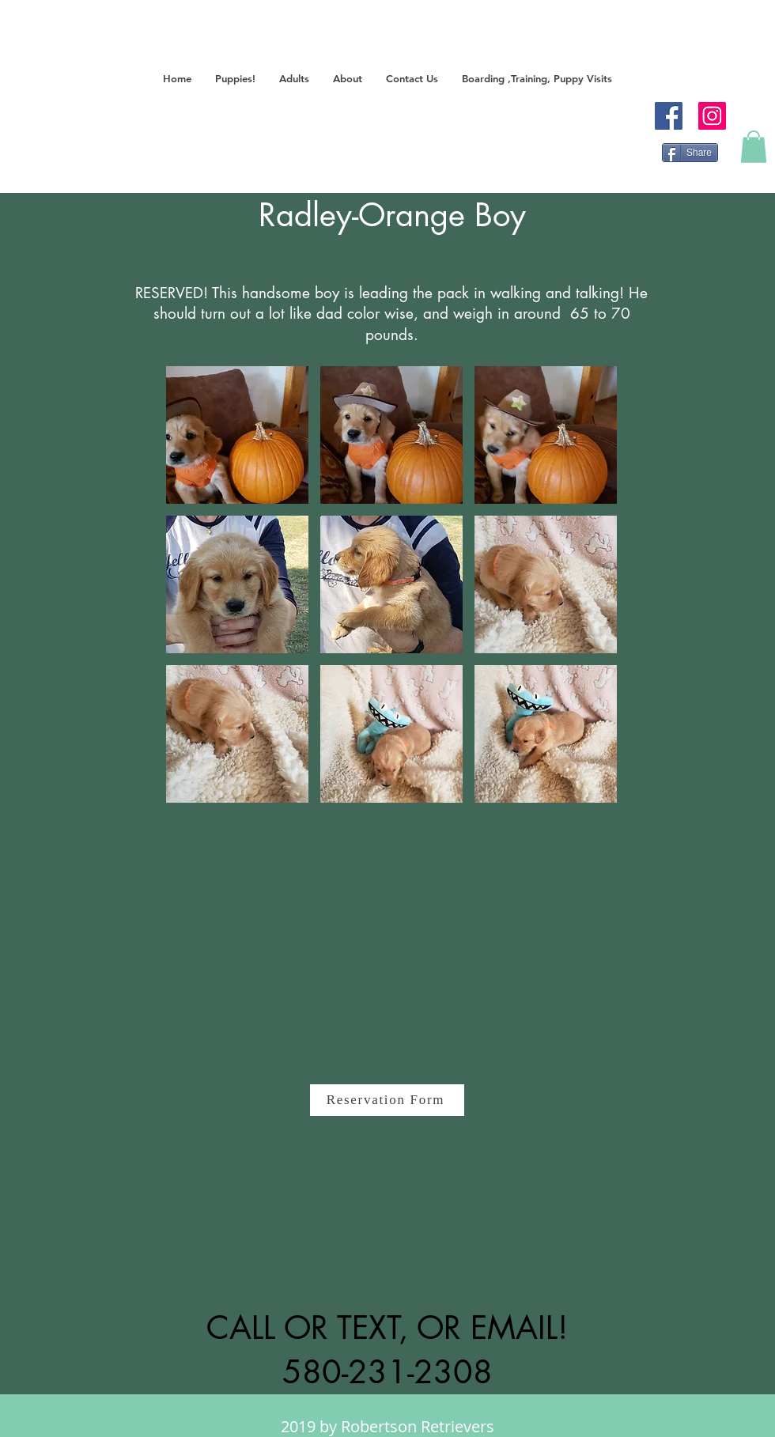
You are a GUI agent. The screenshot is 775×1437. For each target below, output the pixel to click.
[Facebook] (668, 116)
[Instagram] (712, 116)
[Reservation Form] (387, 1100)
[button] (235, 79)
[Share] (690, 152)
